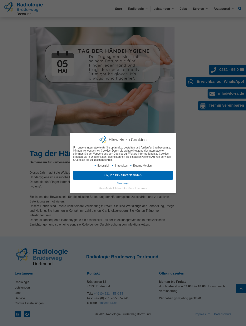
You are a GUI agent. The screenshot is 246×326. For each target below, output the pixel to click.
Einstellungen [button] (123, 183)
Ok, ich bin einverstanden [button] (123, 175)
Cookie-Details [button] (106, 188)
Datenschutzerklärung (125, 188)
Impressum (141, 188)
